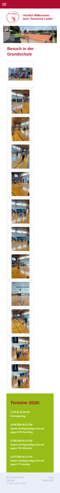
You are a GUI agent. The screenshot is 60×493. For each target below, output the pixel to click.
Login (51, 477)
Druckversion (15, 477)
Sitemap (10, 480)
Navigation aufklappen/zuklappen (30, 4)
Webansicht (48, 480)
